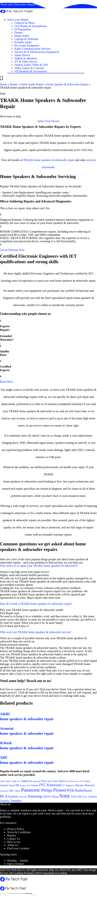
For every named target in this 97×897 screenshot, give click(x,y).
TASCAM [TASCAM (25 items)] (76, 796)
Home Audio (21, 35)
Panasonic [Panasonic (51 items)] (31, 790)
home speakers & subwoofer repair (54, 160)
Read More (6, 381)
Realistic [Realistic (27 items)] (13, 796)
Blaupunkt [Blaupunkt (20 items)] (37, 781)
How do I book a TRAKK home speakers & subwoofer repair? (36, 603)
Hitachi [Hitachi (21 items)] (12, 785)
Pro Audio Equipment (27, 45)
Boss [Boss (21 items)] (49, 781)
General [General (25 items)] (4, 785)
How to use (13, 841)
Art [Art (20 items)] (18, 781)
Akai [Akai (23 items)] (2, 781)
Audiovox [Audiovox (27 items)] (26, 780)
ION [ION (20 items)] (28, 786)
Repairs (11, 835)
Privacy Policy (15, 828)
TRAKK (28, 160)
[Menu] (1, 78)
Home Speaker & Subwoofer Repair (67, 84)
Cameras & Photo (24, 22)
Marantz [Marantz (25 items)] (79, 785)
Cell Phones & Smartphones (30, 26)
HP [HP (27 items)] (17, 785)
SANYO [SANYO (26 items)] (47, 796)
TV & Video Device (26, 61)
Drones (18, 32)
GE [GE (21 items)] (81, 781)
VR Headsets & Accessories (30, 71)
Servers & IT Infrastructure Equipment (36, 51)
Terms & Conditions (19, 832)
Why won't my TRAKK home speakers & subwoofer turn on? (35, 632)
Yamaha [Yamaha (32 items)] (15, 801)
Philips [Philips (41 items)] (46, 790)
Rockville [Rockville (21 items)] (23, 797)
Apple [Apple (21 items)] (14, 781)
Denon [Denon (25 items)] (62, 781)
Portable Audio (23, 42)
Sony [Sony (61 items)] (64, 796)
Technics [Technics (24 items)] (92, 796)
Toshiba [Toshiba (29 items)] (5, 801)
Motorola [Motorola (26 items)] (89, 785)
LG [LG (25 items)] (63, 785)
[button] (48, 121)
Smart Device (22, 55)
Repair (14, 84)
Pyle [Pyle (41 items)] (70, 790)
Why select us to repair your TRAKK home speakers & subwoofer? (39, 565)
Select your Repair (18, 19)
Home (3, 84)
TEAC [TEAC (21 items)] (84, 797)
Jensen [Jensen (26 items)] (34, 785)
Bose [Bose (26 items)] (44, 781)
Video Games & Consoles (29, 68)
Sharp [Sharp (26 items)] (55, 796)
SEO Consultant (45, 873)
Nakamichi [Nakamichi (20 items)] (4, 791)
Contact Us (13, 838)
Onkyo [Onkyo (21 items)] (17, 791)
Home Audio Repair (32, 84)
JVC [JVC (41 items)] (42, 785)
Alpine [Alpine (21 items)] (8, 781)
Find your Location (18, 848)
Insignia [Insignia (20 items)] (23, 786)
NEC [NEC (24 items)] (11, 790)
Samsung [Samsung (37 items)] (34, 796)
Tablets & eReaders (25, 58)
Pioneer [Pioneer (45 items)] (59, 790)
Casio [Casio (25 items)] (55, 781)
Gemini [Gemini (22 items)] (86, 781)
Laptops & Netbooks (26, 39)
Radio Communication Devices (32, 48)
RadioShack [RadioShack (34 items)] (83, 790)
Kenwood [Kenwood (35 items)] (54, 785)
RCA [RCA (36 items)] (4, 796)
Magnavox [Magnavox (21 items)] (70, 785)
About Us (12, 845)
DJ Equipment (22, 29)
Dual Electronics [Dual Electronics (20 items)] (72, 781)
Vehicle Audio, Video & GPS (31, 64)
